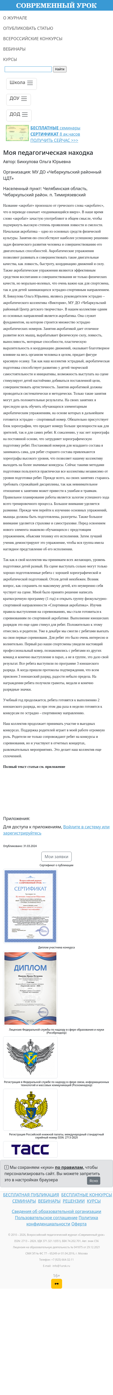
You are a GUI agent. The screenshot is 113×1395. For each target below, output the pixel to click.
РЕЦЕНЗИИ (74, 1201)
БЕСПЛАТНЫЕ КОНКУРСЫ (86, 1195)
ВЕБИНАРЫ (14, 49)
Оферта (79, 1224)
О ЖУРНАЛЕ (15, 18)
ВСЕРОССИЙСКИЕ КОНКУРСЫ (32, 38)
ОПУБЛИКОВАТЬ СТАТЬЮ (28, 28)
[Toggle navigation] (21, 84)
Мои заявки (57, 856)
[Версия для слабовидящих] (56, 1284)
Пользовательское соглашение (46, 1217)
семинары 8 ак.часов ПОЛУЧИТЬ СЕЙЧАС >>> (55, 134)
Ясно (93, 1180)
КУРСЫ (10, 59)
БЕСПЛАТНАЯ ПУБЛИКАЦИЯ (31, 1195)
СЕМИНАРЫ (24, 1201)
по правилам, (69, 1167)
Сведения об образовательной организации (56, 1211)
